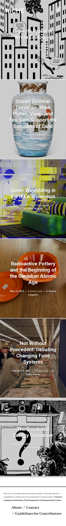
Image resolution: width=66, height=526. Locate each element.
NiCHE (14, 11)
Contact (32, 507)
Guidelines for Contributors (38, 513)
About (16, 507)
